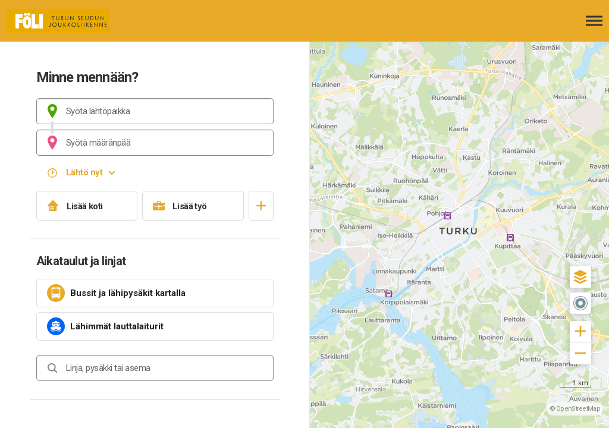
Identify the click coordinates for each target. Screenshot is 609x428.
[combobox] (155, 111)
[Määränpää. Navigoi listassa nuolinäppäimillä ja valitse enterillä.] (155, 143)
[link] (155, 293)
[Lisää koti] (87, 206)
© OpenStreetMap (575, 409)
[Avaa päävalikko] (594, 20)
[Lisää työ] (193, 206)
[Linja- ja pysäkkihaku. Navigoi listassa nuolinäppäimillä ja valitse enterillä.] (155, 368)
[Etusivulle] (68, 21)
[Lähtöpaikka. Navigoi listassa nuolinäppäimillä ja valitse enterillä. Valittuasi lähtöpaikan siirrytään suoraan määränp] (155, 111)
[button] (580, 277)
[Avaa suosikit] (261, 206)
